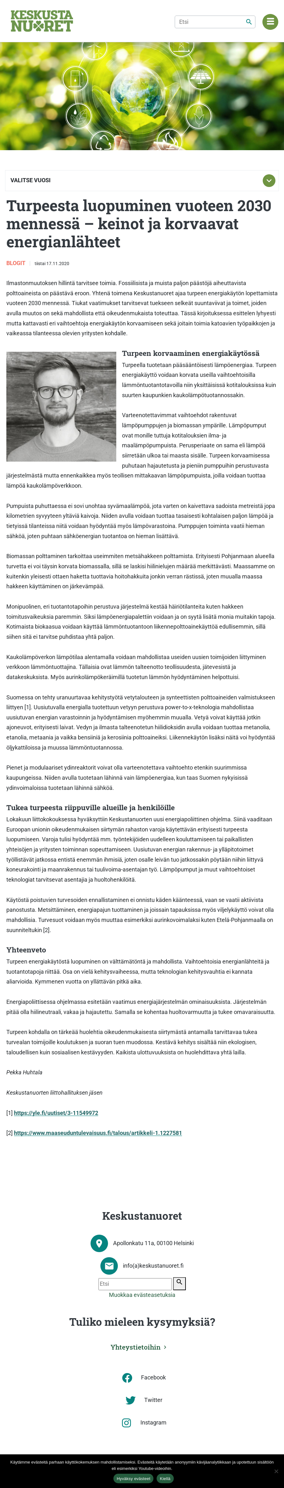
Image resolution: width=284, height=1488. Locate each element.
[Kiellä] (276, 1471)
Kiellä (165, 1478)
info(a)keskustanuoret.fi (153, 1266)
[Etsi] (215, 22)
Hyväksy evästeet (133, 1478)
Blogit (16, 263)
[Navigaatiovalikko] (270, 22)
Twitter (153, 1400)
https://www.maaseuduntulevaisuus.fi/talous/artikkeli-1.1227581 (98, 1133)
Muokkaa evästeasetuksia (142, 1295)
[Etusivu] (42, 21)
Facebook (153, 1377)
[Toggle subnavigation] (269, 180)
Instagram (153, 1422)
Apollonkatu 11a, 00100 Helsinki (153, 1243)
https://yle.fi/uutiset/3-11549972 (56, 1113)
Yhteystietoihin (136, 1347)
